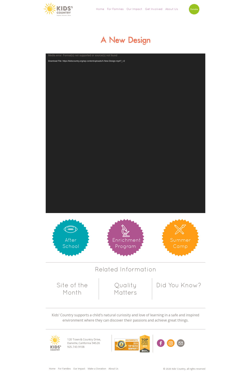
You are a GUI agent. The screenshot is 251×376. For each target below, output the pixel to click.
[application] (125, 133)
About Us (171, 9)
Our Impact (134, 9)
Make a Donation (97, 368)
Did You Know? (178, 285)
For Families (115, 9)
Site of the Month (72, 289)
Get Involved (153, 9)
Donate (194, 9)
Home (100, 9)
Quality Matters (125, 289)
